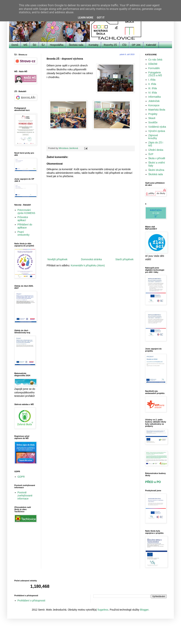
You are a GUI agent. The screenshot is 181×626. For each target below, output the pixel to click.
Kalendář (151, 44)
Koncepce (153, 105)
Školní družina (156, 170)
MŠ (25, 44)
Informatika (154, 96)
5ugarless (102, 609)
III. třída (152, 88)
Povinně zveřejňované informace (25, 495)
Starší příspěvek (124, 259)
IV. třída (152, 92)
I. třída (152, 79)
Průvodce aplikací (23, 219)
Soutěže (153, 122)
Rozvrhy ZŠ (110, 44)
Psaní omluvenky (24, 233)
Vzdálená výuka (157, 126)
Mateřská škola (156, 109)
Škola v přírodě (156, 158)
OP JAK (136, 44)
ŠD (34, 44)
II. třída (152, 84)
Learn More (85, 17)
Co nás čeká (155, 59)
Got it (100, 17)
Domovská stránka (91, 259)
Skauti (151, 118)
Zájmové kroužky (153, 137)
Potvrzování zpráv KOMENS (26, 211)
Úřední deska (155, 149)
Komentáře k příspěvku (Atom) (88, 265)
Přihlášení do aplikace (25, 226)
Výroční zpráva (156, 131)
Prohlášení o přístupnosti (31, 600)
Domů (14, 44)
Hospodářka (56, 44)
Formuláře (154, 68)
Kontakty (93, 44)
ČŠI (124, 44)
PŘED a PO (153, 481)
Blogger (144, 609)
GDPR (21, 476)
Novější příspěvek (57, 259)
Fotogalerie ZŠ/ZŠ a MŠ (155, 74)
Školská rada (76, 44)
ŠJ (43, 44)
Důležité (153, 63)
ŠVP (150, 154)
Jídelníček (154, 101)
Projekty (153, 114)
